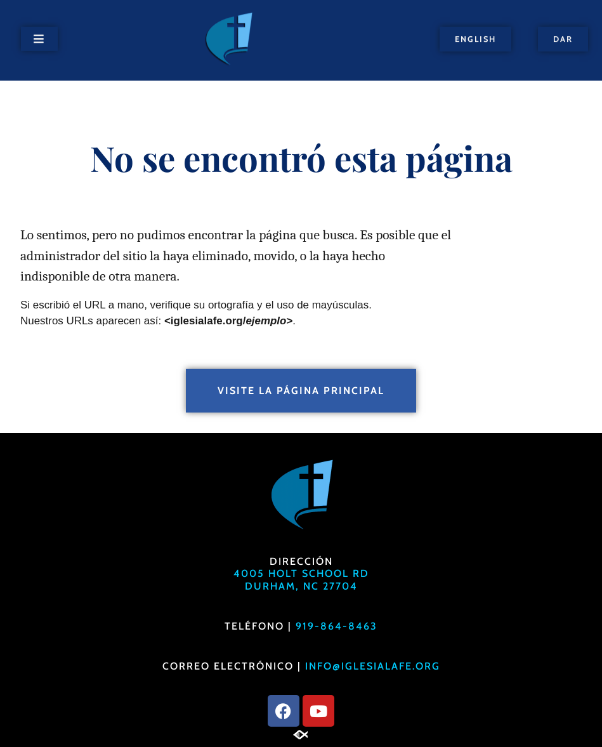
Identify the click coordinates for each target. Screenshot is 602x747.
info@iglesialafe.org (372, 666)
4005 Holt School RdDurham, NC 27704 (301, 579)
